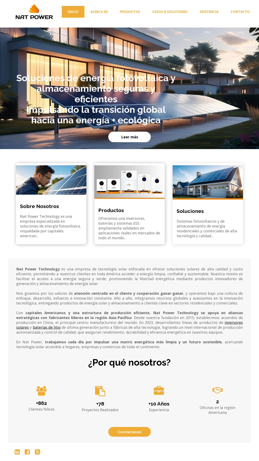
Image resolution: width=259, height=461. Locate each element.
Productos (130, 12)
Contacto (240, 12)
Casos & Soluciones (170, 12)
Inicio (73, 12)
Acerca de (99, 12)
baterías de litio (47, 327)
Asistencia (209, 12)
